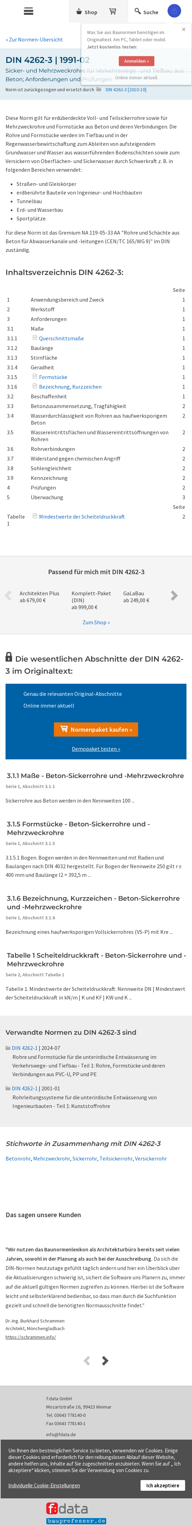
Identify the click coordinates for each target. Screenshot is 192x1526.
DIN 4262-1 (22, 1047)
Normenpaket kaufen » (96, 729)
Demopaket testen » (96, 748)
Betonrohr (18, 1158)
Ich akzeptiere (162, 1485)
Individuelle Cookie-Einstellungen (44, 1485)
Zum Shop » (96, 622)
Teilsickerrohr (116, 1158)
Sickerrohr (85, 1158)
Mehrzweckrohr (51, 1158)
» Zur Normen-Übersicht (34, 39)
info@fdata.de (61, 1434)
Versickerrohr (151, 1158)
